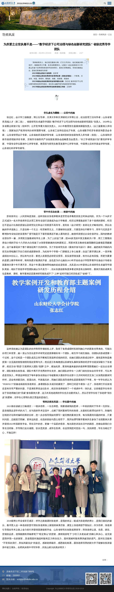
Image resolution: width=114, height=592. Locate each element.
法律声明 (15, 588)
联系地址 (25, 588)
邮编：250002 (13, 575)
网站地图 (6, 588)
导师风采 (102, 35)
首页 (95, 35)
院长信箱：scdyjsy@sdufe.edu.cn (22, 579)
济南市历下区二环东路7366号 (20, 571)
